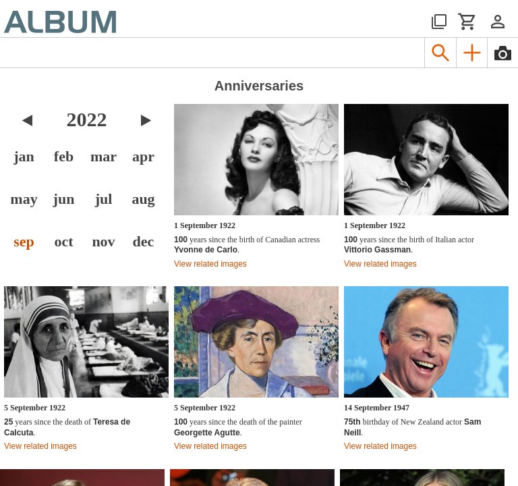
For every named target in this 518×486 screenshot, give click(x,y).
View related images (210, 264)
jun (64, 198)
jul (104, 198)
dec (143, 241)
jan (23, 156)
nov (103, 241)
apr (143, 156)
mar (103, 156)
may (23, 198)
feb (64, 156)
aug (143, 198)
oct (63, 241)
